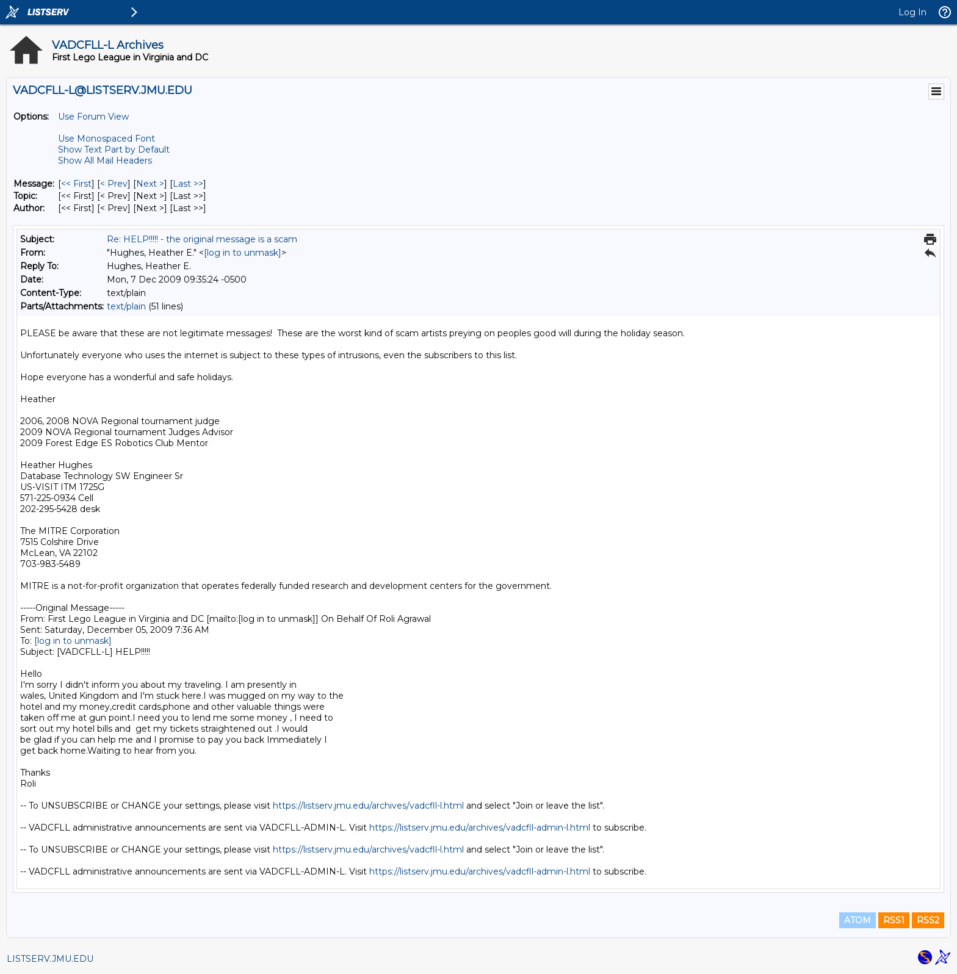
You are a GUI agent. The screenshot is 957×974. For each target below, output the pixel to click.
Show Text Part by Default (114, 149)
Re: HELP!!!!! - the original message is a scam (202, 239)
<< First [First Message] (76, 183)
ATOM (857, 920)
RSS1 (894, 920)
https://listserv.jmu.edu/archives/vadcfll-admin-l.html (479, 827)
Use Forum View (93, 116)
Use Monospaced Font (106, 138)
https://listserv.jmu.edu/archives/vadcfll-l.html (368, 805)
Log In (912, 12)
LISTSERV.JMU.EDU (50, 958)
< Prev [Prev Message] (114, 183)
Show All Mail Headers (105, 160)
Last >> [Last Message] (188, 183)
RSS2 (928, 920)
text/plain (126, 306)
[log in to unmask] (242, 252)
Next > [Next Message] (150, 183)
